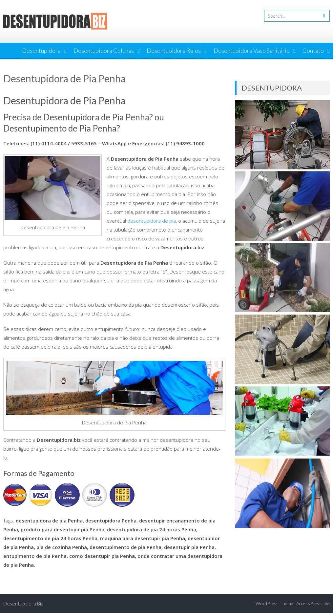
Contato (313, 50)
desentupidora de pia (151, 220)
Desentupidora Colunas (103, 50)
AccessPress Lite (313, 603)
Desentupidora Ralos (174, 50)
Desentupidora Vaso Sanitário (252, 50)
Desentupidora (41, 50)
